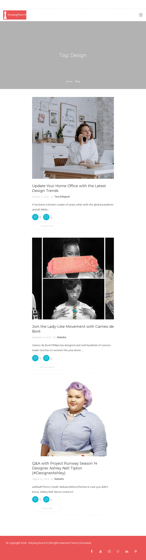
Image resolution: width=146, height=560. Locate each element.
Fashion (47, 508)
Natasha (61, 337)
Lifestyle (47, 226)
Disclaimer (85, 543)
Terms (74, 543)
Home (69, 81)
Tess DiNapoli (62, 197)
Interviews (47, 367)
